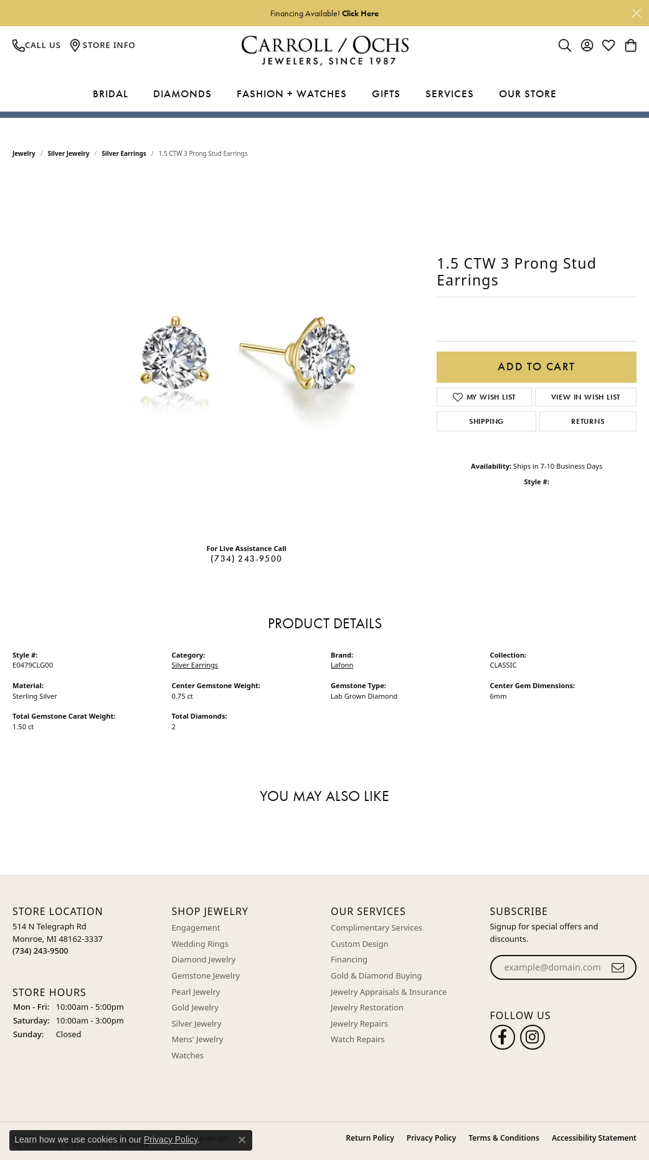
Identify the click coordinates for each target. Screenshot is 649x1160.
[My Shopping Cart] (630, 44)
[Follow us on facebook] (502, 1036)
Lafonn (342, 664)
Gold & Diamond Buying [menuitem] (376, 976)
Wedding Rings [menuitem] (200, 943)
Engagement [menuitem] (196, 928)
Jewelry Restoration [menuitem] (367, 1007)
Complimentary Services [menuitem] (376, 928)
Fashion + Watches (292, 93)
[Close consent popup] (242, 1140)
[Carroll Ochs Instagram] (532, 1036)
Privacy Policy (431, 1137)
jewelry (24, 153)
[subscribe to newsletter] (618, 967)
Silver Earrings (124, 153)
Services (449, 93)
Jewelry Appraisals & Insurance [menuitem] (389, 991)
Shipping (486, 421)
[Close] (637, 13)
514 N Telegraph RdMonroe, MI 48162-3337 (57, 938)
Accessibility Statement (594, 1137)
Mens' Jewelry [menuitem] (198, 1039)
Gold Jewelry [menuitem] (195, 1007)
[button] (85, 912)
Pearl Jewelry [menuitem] (196, 991)
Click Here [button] (360, 13)
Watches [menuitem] (188, 1055)
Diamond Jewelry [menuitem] (204, 959)
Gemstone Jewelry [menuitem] (206, 976)
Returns (588, 421)
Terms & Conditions (503, 1137)
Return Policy (370, 1137)
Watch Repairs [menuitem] (358, 1039)
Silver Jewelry (69, 153)
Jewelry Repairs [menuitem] (359, 1023)
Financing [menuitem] (349, 959)
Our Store (528, 93)
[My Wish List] (608, 44)
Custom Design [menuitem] (360, 943)
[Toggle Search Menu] (565, 44)
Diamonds (182, 93)
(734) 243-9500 (246, 558)
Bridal (110, 93)
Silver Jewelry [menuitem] (197, 1023)
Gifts (386, 93)
